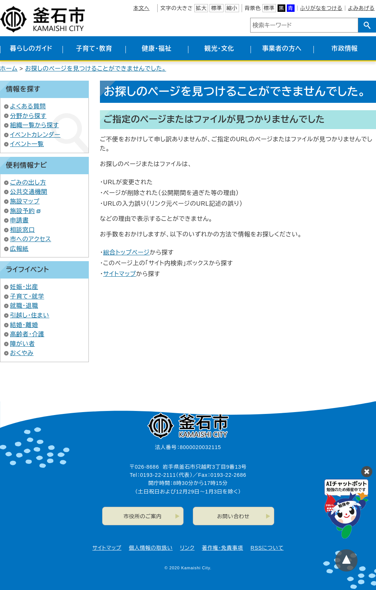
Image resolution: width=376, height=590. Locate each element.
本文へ (141, 8)
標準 (216, 8)
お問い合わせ (233, 516)
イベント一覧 (27, 144)
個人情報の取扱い (150, 548)
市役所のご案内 (143, 516)
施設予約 (25, 211)
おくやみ (22, 353)
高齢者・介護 (27, 334)
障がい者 (22, 344)
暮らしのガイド (31, 48)
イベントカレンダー (35, 135)
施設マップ (25, 201)
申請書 (19, 220)
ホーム (9, 68)
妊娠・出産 (24, 287)
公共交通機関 (28, 192)
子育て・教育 (94, 48)
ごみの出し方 (28, 182)
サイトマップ (119, 274)
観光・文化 (219, 48)
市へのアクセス (30, 239)
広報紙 (19, 249)
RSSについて (267, 548)
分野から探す (28, 116)
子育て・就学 (27, 296)
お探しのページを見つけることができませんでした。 (95, 68)
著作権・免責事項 (222, 548)
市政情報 (345, 48)
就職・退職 (24, 306)
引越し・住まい (29, 315)
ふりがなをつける (321, 8)
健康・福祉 (157, 48)
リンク (187, 548)
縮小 (232, 8)
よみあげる (361, 8)
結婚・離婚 (24, 325)
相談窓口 (22, 230)
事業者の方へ (282, 48)
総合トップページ (126, 252)
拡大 (201, 8)
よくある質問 (28, 106)
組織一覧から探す (34, 125)
